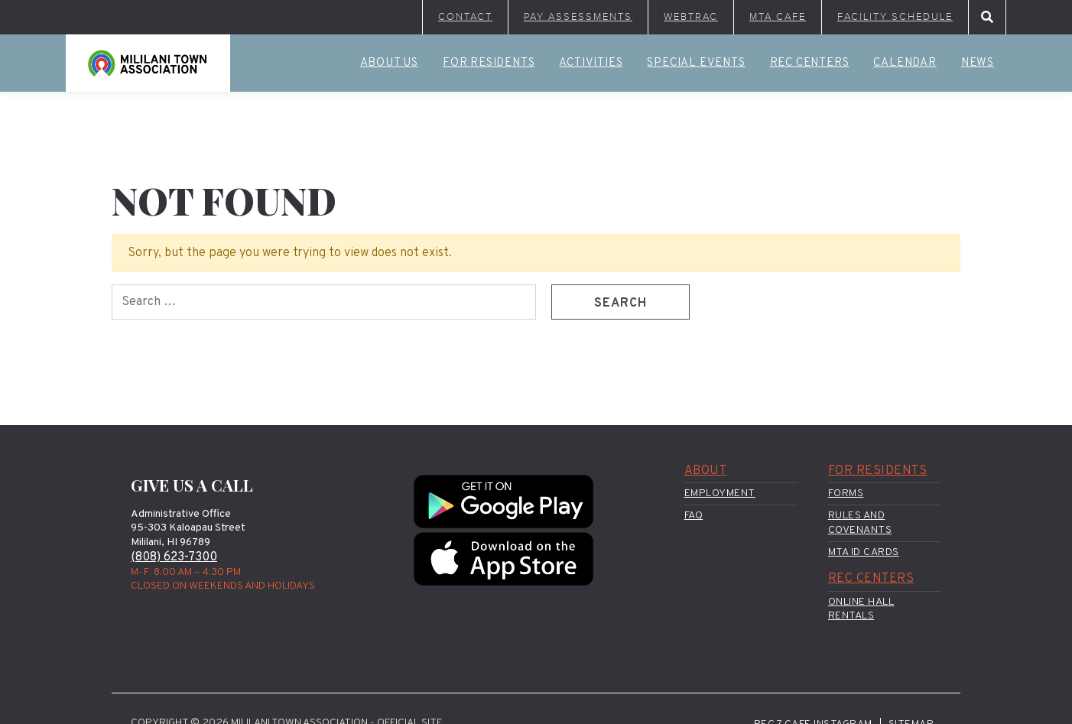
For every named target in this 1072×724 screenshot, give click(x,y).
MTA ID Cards (863, 552)
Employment (719, 493)
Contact (465, 16)
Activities (590, 63)
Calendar (904, 63)
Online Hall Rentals (861, 609)
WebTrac (691, 16)
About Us (389, 63)
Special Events (696, 63)
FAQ (693, 515)
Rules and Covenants (860, 522)
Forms (846, 493)
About (705, 471)
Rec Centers (809, 63)
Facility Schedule (895, 16)
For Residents (488, 63)
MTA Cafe (777, 16)
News (977, 63)
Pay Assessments (578, 16)
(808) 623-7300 (174, 557)
